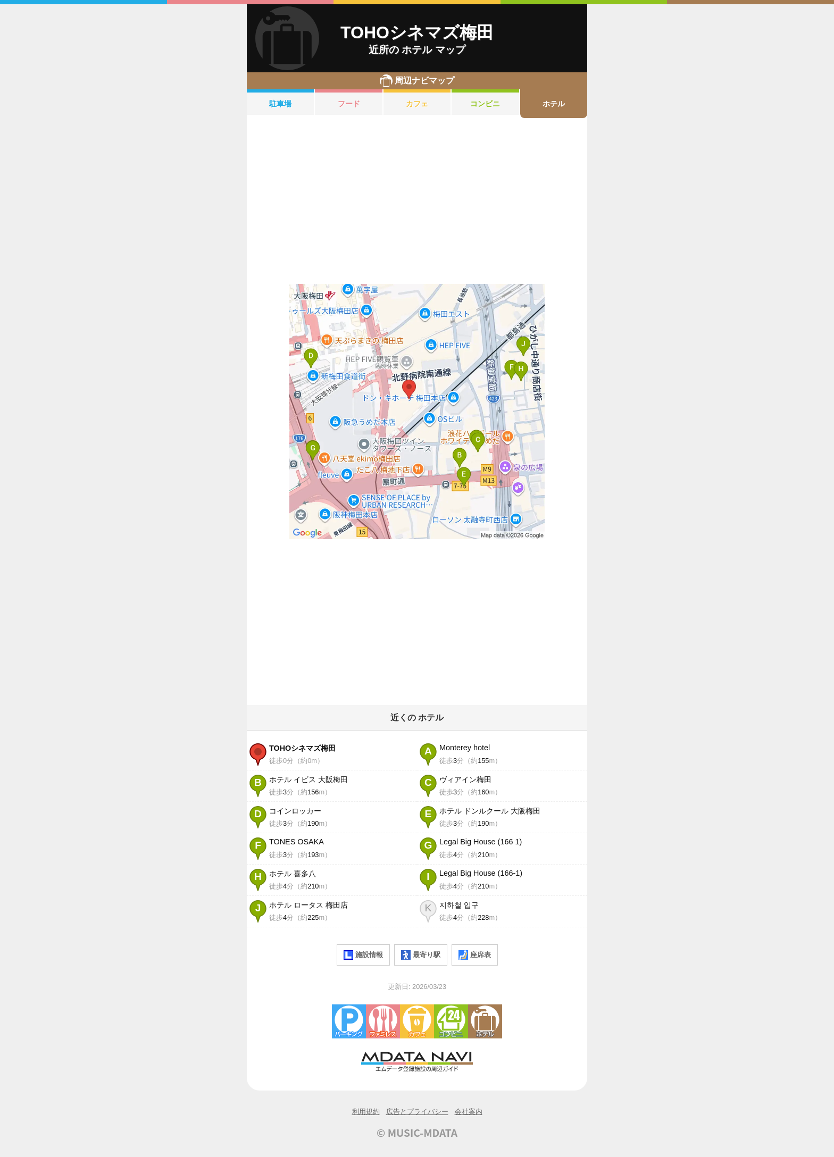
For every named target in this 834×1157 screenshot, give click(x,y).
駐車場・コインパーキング (349, 1021)
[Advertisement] (417, 201)
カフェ (417, 103)
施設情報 (363, 955)
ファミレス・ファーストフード (383, 1021)
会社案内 (468, 1112)
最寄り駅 (420, 955)
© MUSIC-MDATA (417, 1132)
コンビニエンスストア (451, 1021)
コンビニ (485, 103)
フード (349, 103)
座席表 (474, 955)
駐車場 (280, 103)
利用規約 (366, 1112)
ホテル (554, 103)
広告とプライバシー (417, 1112)
